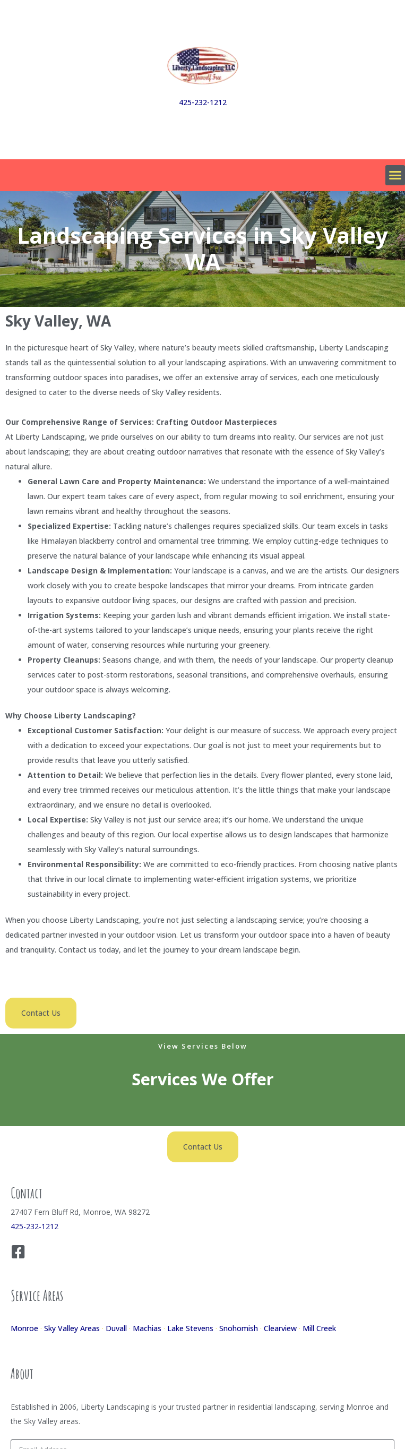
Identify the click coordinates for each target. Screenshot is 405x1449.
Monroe (24, 1328)
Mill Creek (319, 1328)
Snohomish (238, 1328)
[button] (395, 175)
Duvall (116, 1328)
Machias (147, 1328)
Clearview (280, 1328)
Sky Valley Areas (72, 1328)
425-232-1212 (203, 102)
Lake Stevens (190, 1328)
